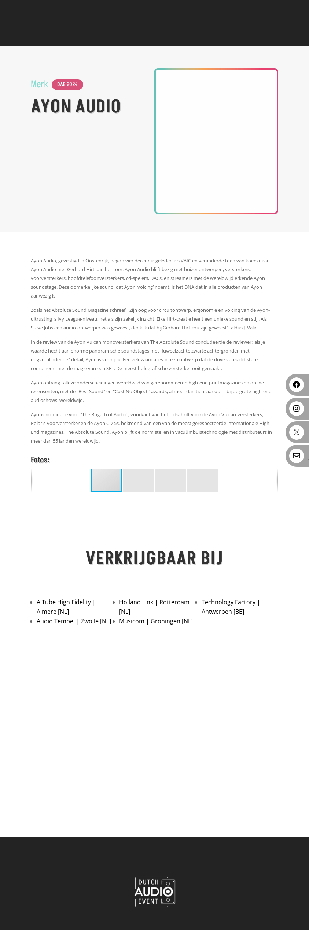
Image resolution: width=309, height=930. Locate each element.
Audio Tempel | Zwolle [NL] (74, 621)
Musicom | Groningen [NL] (156, 621)
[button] (139, 480)
